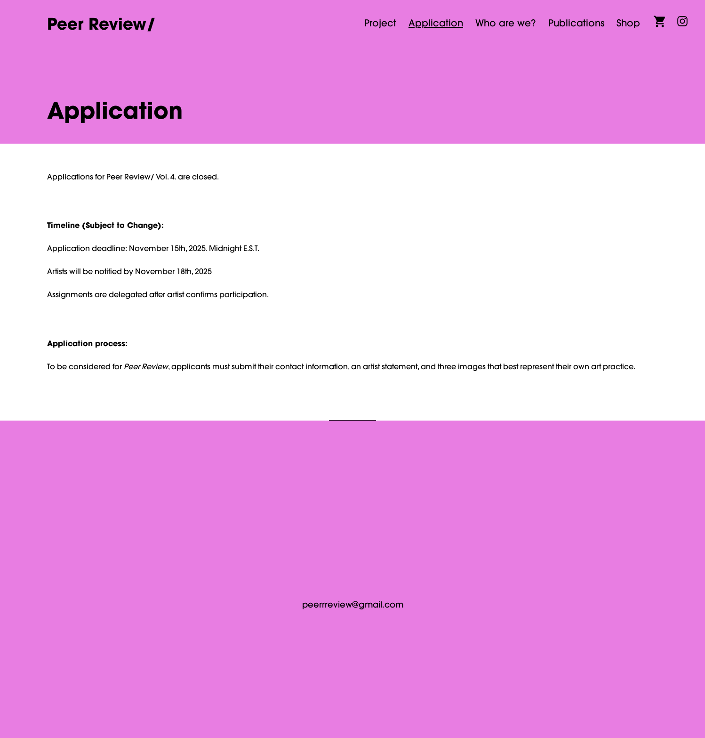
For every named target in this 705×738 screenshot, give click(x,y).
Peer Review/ (101, 23)
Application (436, 23)
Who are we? (505, 23)
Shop (628, 23)
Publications (576, 23)
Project (380, 23)
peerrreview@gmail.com (352, 604)
